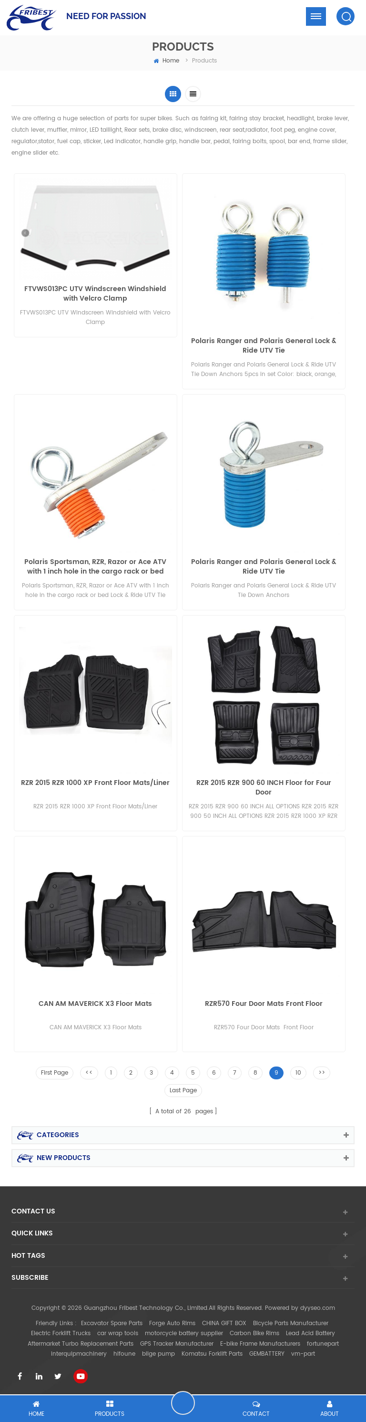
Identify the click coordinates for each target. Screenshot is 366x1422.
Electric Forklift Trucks (61, 1333)
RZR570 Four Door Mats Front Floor (264, 1004)
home (166, 60)
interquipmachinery (79, 1354)
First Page (54, 1072)
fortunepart (323, 1344)
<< (89, 1072)
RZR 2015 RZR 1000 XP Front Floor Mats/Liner (95, 783)
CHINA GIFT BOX (224, 1323)
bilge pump (158, 1354)
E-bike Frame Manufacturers (260, 1344)
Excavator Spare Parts (111, 1323)
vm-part (303, 1354)
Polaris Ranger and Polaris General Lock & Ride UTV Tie (263, 346)
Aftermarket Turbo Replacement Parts (80, 1344)
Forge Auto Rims (172, 1323)
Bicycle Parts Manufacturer (290, 1323)
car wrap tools (117, 1333)
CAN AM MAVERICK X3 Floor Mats (95, 1004)
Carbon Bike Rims (254, 1333)
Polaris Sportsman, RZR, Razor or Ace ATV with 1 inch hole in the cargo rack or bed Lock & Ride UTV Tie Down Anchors (95, 566)
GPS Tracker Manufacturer (177, 1344)
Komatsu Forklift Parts (212, 1354)
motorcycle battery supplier (184, 1333)
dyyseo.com (317, 1308)
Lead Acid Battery (310, 1333)
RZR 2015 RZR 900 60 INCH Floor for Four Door (263, 787)
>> (321, 1072)
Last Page (183, 1090)
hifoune (124, 1354)
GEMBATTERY (267, 1354)
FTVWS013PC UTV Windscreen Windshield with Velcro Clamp (95, 293)
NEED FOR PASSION (106, 16)
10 (298, 1072)
